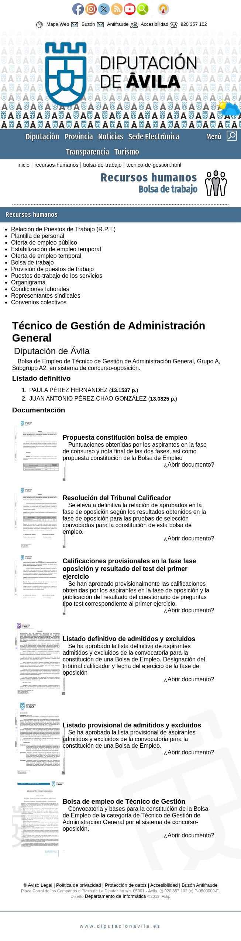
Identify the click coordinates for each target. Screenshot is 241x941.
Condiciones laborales (40, 289)
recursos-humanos (56, 165)
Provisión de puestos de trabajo (52, 269)
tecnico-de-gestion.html (153, 165)
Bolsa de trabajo (167, 189)
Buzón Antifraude (199, 885)
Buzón (82, 24)
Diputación (42, 137)
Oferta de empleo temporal (46, 256)
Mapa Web (51, 24)
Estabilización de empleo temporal (56, 249)
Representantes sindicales (45, 296)
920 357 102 (187, 24)
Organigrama (28, 282)
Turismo (126, 152)
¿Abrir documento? (189, 464)
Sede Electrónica (153, 137)
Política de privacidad (78, 885)
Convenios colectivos (38, 302)
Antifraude (111, 24)
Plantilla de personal (37, 236)
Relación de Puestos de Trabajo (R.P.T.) (63, 229)
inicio (23, 165)
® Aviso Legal (38, 885)
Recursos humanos (149, 177)
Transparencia (87, 152)
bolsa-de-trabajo (102, 165)
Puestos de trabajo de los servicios (56, 276)
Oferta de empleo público (44, 242)
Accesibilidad (148, 24)
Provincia (79, 137)
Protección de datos (126, 885)
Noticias (110, 137)
